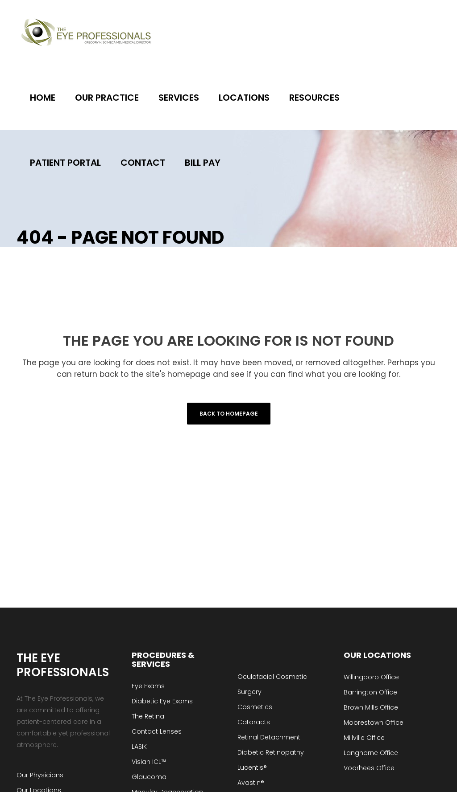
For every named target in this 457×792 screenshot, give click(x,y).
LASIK (139, 746)
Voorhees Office (369, 767)
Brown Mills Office (371, 707)
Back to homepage (228, 413)
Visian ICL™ (149, 761)
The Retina (148, 716)
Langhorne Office (371, 752)
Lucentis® (252, 767)
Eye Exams (148, 686)
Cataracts (253, 722)
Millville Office (364, 737)
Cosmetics (254, 706)
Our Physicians (40, 775)
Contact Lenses (157, 731)
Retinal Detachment (268, 737)
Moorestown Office (373, 722)
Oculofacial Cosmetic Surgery (272, 684)
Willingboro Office (371, 677)
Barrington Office (370, 692)
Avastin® (250, 782)
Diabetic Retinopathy (270, 752)
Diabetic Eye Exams (162, 701)
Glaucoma (149, 776)
